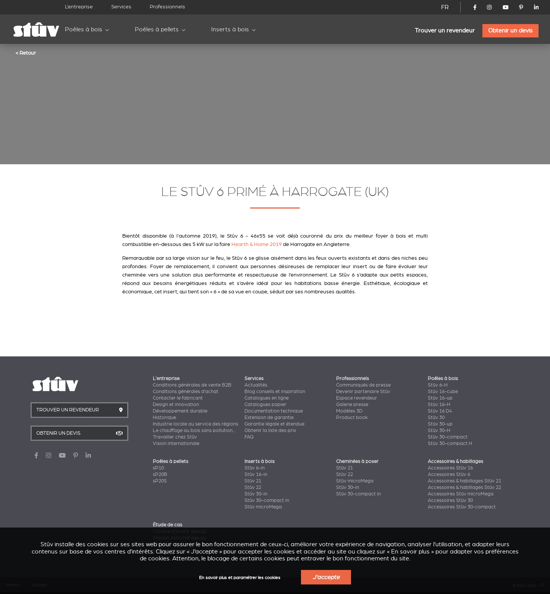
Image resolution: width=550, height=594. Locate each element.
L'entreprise (166, 378)
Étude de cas (167, 525)
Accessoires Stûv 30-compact (462, 507)
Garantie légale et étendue (274, 424)
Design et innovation (176, 404)
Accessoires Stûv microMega (460, 494)
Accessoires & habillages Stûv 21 (464, 481)
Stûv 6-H (438, 385)
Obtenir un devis (510, 30)
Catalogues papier (265, 404)
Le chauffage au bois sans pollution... (194, 430)
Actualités (255, 385)
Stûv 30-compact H (450, 443)
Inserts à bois (230, 29)
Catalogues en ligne (266, 398)
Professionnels (167, 7)
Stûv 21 (252, 481)
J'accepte (326, 577)
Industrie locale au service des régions (195, 424)
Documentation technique (273, 411)
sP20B (160, 474)
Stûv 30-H (439, 430)
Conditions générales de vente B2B (192, 385)
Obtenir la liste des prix (270, 430)
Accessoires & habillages (455, 461)
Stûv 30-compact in (266, 500)
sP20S (160, 481)
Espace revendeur (356, 398)
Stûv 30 (436, 417)
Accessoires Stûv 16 (450, 468)
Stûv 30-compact (447, 437)
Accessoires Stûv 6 (449, 474)
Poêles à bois (83, 29)
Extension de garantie (269, 417)
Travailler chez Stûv (175, 437)
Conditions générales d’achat (185, 391)
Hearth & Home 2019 (256, 244)
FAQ (249, 437)
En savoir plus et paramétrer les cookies (239, 577)
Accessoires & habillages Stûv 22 (464, 487)
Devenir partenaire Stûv (363, 391)
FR (445, 7)
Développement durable (180, 411)
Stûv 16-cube (443, 391)
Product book (352, 417)
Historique (164, 417)
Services (121, 7)
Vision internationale (176, 443)
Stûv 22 (252, 487)
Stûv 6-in (254, 468)
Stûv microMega (263, 507)
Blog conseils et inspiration (274, 391)
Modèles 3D (349, 411)
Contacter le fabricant (178, 398)
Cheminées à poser (357, 461)
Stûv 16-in (255, 474)
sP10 (158, 468)
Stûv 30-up (440, 424)
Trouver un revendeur (445, 30)
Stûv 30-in (255, 494)
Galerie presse (352, 404)
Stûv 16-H (439, 404)
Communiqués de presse (363, 385)
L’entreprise (79, 7)
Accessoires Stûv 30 (450, 500)
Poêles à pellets (157, 29)
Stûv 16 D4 (440, 411)
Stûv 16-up (440, 398)
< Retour (25, 53)
